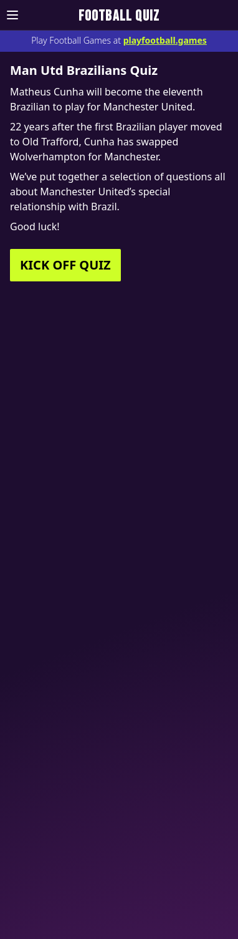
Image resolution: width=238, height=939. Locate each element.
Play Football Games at (119, 40)
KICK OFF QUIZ (65, 264)
